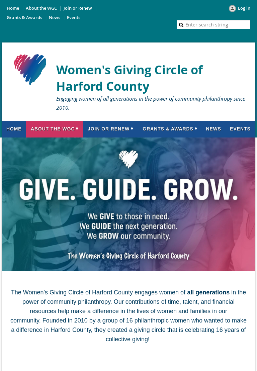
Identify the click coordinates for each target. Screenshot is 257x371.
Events (73, 17)
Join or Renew (78, 8)
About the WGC (41, 8)
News (54, 17)
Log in (244, 8)
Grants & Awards (24, 17)
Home (13, 8)
